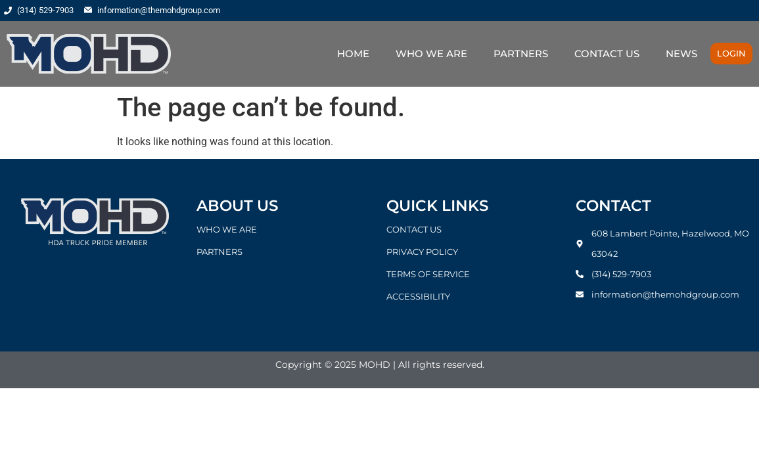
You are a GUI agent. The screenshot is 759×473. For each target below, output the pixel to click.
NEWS (681, 53)
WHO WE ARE (431, 53)
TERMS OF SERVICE (428, 274)
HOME (353, 53)
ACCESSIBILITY (418, 296)
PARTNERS (521, 53)
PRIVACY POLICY (422, 251)
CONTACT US (606, 53)
